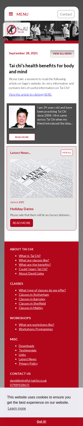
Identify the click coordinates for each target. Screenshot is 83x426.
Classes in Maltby (31, 308)
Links (22, 354)
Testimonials (28, 350)
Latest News (28, 359)
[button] (32, 14)
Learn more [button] (17, 408)
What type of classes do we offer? (42, 290)
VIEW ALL (66, 152)
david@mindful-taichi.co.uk (28, 380)
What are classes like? (34, 260)
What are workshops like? (36, 324)
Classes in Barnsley (32, 299)
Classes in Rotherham (34, 294)
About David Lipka (31, 273)
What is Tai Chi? (30, 256)
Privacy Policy (28, 363)
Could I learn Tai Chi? (33, 269)
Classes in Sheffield (32, 303)
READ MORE (22, 137)
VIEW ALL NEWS (62, 53)
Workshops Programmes (36, 329)
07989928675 (19, 385)
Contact (66, 14)
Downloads (26, 346)
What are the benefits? (35, 264)
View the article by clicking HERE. (30, 94)
